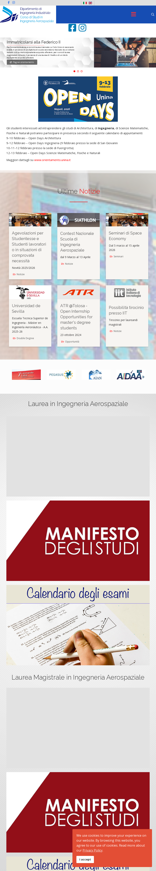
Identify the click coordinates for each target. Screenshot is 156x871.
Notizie (21, 274)
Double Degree (25, 338)
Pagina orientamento (22, 62)
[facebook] (9, 2)
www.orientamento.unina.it (52, 160)
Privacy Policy (92, 850)
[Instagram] (13, 2)
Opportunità (72, 341)
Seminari (118, 256)
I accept (85, 859)
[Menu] (133, 14)
